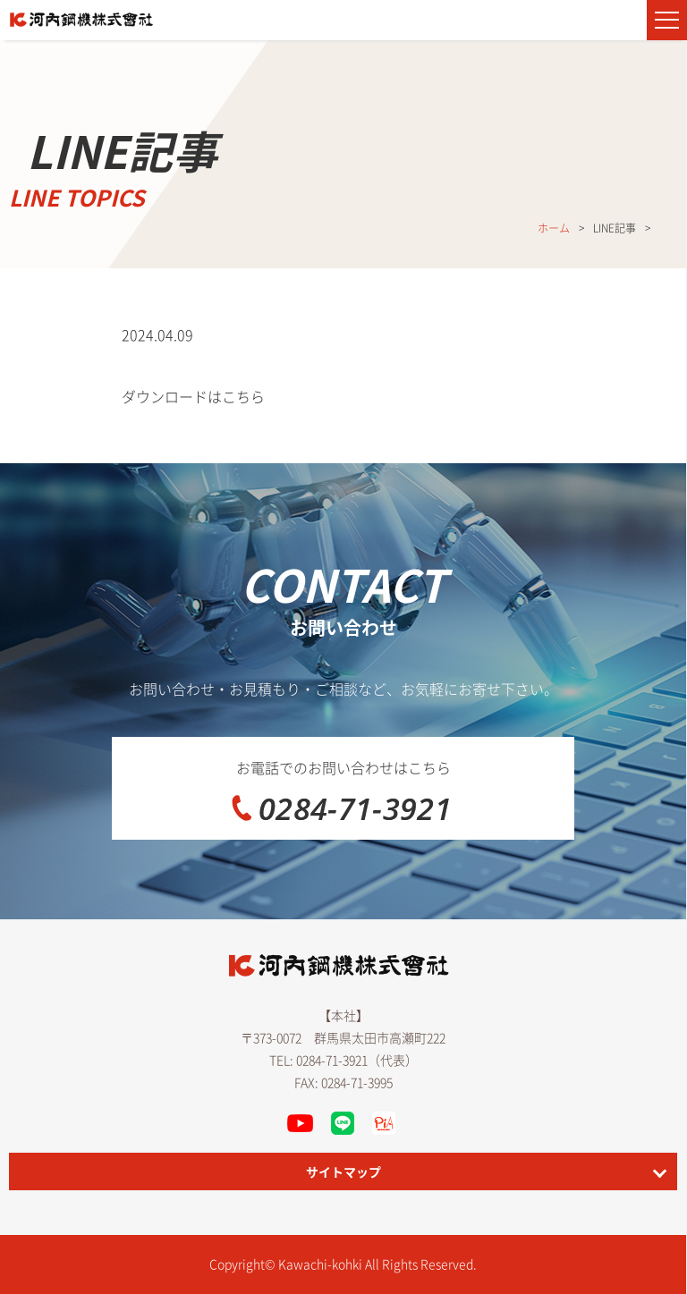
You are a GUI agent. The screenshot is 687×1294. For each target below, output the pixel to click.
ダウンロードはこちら (193, 396)
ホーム (554, 228)
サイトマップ (343, 1171)
